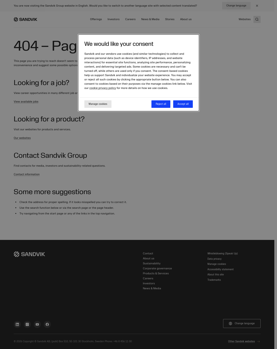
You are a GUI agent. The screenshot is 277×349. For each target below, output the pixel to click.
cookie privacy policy (102, 88)
